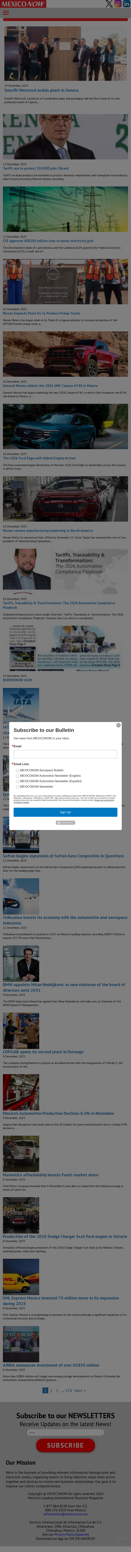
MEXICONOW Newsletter (36, 786)
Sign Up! (65, 812)
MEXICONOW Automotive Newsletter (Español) (51, 781)
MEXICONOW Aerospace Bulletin (42, 770)
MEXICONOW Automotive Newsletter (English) (50, 775)
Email (17, 746)
